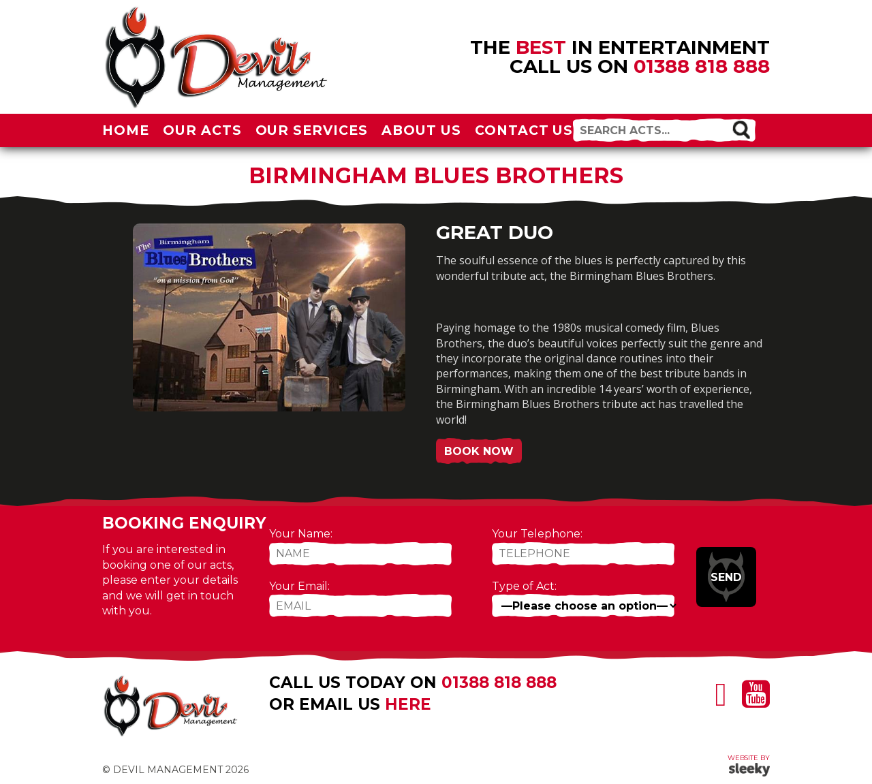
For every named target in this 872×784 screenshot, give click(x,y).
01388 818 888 (702, 66)
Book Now (479, 451)
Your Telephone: (537, 533)
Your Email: (299, 586)
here (408, 704)
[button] (741, 129)
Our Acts (202, 130)
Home (125, 130)
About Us (421, 130)
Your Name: (300, 533)
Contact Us (524, 130)
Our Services (312, 130)
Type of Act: (524, 586)
